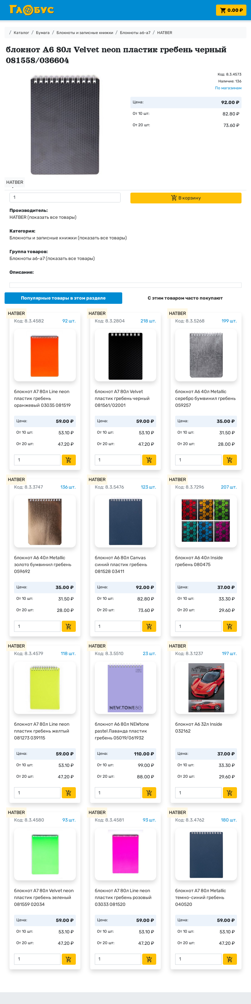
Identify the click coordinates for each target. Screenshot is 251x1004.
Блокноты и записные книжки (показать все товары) (68, 238)
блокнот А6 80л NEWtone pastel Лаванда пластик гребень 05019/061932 (122, 731)
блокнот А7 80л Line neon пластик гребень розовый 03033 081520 (123, 897)
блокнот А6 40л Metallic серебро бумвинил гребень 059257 (205, 398)
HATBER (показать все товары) (42, 217)
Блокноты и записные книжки (85, 32)
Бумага (43, 32)
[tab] (63, 298)
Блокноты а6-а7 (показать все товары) (52, 258)
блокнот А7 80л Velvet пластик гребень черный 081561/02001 (122, 398)
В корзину (186, 198)
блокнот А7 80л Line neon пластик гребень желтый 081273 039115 (41, 731)
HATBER (164, 32)
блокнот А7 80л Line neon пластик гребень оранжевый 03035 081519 (42, 398)
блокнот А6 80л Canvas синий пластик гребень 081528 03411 (121, 564)
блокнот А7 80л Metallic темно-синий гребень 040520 (200, 897)
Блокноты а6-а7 (135, 32)
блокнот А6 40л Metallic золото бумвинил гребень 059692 (42, 564)
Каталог (21, 32)
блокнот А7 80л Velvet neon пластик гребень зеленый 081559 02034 (44, 897)
